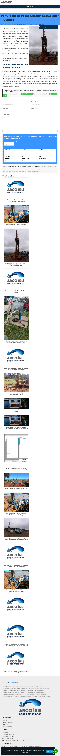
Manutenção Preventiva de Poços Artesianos (35, 695)
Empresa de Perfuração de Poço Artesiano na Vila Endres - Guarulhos (16, 428)
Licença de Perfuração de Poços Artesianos (14, 691)
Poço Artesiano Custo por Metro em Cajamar (16, 292)
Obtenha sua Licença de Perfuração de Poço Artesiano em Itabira (16, 369)
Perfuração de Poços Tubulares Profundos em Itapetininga (16, 225)
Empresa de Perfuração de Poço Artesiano (38, 689)
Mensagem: (6, 115)
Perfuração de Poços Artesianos (34, 687)
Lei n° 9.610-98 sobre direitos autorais (31, 172)
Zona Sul (34, 144)
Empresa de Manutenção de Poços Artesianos (15, 689)
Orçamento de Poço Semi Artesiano (41, 697)
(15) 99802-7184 (9, 739)
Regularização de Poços (19, 687)
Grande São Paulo (9, 147)
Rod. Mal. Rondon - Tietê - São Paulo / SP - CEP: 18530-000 (22, 747)
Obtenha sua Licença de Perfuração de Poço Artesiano (17, 697)
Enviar (30, 131)
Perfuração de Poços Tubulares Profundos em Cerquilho (16, 591)
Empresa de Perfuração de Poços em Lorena (16, 411)
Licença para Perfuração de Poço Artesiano (14, 693)
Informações (7, 727)
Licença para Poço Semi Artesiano (35, 693)
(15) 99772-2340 (27, 94)
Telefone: (5, 108)
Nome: (4, 102)
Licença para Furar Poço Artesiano (35, 691)
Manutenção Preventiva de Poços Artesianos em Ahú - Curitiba (16, 342)
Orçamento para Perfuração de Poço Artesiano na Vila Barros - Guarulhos (16, 645)
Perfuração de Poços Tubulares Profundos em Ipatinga (16, 514)
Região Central (9, 144)
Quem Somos (7, 723)
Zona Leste (42, 144)
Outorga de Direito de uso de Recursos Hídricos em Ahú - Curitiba (16, 566)
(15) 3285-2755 (9, 735)
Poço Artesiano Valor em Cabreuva (16, 617)
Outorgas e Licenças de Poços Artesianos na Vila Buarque (16, 201)
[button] (58, 2)
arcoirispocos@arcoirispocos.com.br (16, 741)
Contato (6, 725)
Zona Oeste (26, 144)
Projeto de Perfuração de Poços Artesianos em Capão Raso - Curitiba (16, 469)
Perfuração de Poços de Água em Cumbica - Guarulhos (16, 394)
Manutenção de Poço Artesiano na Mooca (16, 489)
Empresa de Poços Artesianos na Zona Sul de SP (16, 672)
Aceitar (49, 751)
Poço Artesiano (7, 687)
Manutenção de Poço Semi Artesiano (12, 695)
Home (5, 721)
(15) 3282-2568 (9, 737)
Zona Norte (18, 144)
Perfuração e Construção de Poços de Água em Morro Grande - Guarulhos (16, 539)
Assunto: (34, 108)
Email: (33, 102)
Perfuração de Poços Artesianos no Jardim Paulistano (16, 264)
